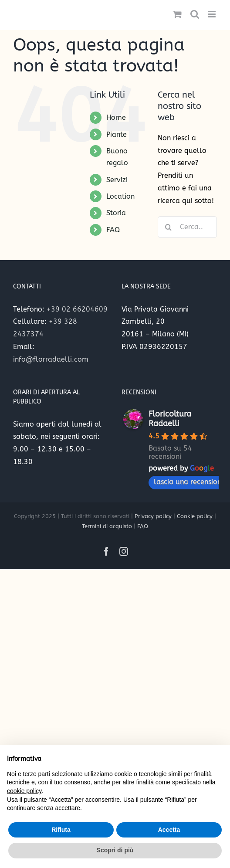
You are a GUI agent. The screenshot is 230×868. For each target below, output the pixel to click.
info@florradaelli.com (50, 359)
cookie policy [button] (24, 790)
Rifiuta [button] (61, 829)
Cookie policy (195, 516)
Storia (116, 213)
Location (120, 196)
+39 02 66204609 (77, 309)
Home (116, 117)
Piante (116, 134)
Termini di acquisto (107, 526)
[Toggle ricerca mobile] (194, 14)
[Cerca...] (187, 227)
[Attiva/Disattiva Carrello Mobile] (177, 14)
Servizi (117, 180)
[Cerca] (168, 227)
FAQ (113, 230)
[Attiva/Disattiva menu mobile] (212, 14)
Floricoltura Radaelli (170, 418)
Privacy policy (153, 516)
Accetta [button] (169, 829)
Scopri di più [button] (115, 850)
